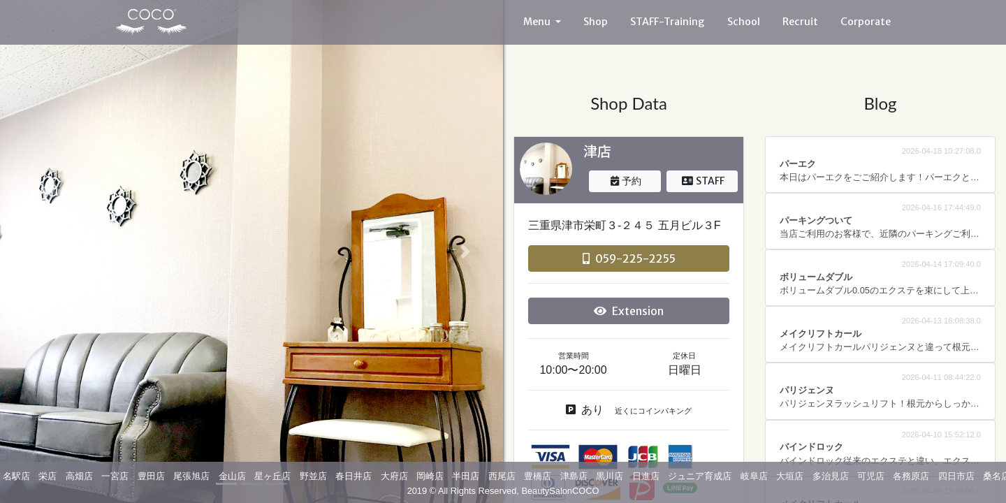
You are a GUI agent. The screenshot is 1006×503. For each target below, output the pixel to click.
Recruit (800, 21)
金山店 (232, 476)
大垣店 (789, 476)
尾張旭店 (191, 476)
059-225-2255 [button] (629, 258)
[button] (37, 251)
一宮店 (115, 476)
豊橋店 (537, 476)
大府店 (394, 476)
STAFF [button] (703, 181)
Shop (595, 21)
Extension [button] (629, 311)
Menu (538, 21)
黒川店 (609, 476)
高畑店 (79, 476)
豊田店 (151, 476)
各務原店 (911, 476)
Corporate (865, 21)
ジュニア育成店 (699, 476)
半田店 (465, 476)
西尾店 (502, 476)
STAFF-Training (667, 21)
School (743, 21)
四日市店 (956, 476)
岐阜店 (754, 476)
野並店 (313, 476)
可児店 (870, 476)
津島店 (574, 476)
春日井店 (353, 476)
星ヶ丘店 (272, 476)
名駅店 (16, 476)
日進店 (645, 476)
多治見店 (830, 476)
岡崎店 (430, 476)
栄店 (47, 476)
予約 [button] (626, 181)
